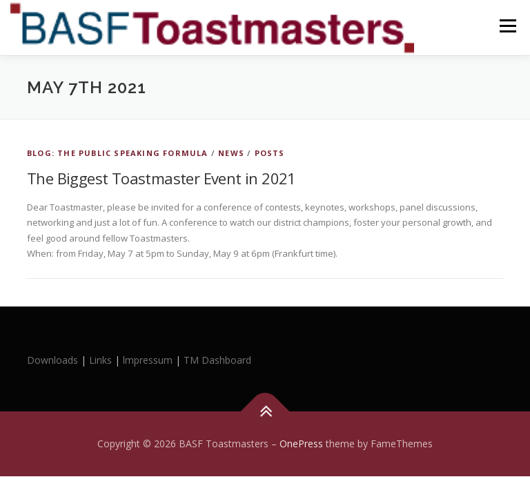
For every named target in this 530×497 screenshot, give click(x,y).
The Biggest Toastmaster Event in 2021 (161, 178)
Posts (270, 153)
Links (100, 360)
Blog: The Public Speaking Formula (117, 153)
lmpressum (148, 360)
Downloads (54, 360)
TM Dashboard (217, 360)
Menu (507, 25)
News (231, 153)
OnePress (301, 443)
